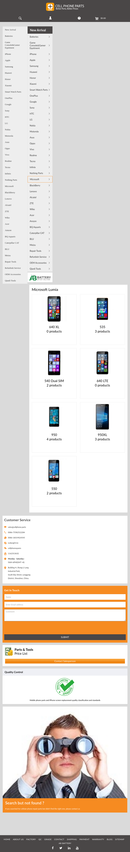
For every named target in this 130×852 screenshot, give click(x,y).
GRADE (48, 839)
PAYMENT (84, 839)
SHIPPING (72, 839)
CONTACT (59, 839)
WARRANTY (98, 839)
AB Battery (65, 843)
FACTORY (31, 839)
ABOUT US (18, 839)
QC (40, 839)
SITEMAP (119, 839)
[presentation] (19, 627)
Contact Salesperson (64, 661)
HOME (7, 839)
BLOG (110, 839)
